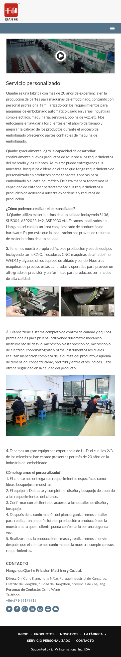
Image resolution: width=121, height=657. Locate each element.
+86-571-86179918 (21, 600)
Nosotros (69, 634)
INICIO (23, 634)
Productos (44, 634)
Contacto (17, 563)
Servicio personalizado (48, 640)
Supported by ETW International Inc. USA (60, 649)
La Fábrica (93, 634)
